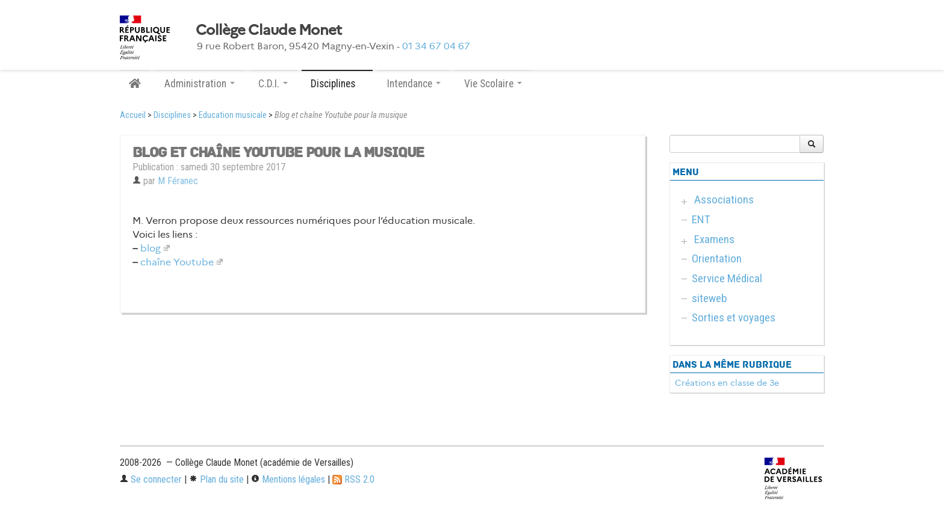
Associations (724, 199)
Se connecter (151, 479)
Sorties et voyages (733, 317)
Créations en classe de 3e (727, 382)
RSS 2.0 (353, 479)
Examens (714, 239)
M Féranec (178, 181)
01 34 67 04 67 (436, 46)
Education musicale (233, 115)
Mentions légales (288, 479)
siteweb (709, 298)
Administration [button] (199, 84)
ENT (701, 219)
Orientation (717, 258)
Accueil (133, 115)
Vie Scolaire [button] (493, 84)
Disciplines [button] (337, 84)
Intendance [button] (414, 84)
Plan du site (216, 479)
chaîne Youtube (177, 262)
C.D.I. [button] (273, 84)
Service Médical (727, 278)
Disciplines (172, 115)
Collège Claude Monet (269, 30)
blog (150, 248)
